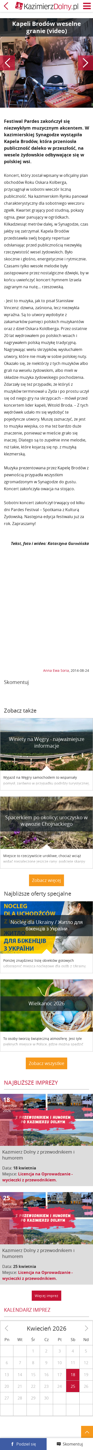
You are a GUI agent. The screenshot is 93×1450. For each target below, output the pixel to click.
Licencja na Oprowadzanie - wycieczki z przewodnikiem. (37, 1177)
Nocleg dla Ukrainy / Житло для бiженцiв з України (46, 925)
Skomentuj (73, 1444)
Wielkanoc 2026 (46, 1003)
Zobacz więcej (46, 880)
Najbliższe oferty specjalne (37, 893)
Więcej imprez (46, 1295)
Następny (85, 62)
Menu (87, 6)
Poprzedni (7, 62)
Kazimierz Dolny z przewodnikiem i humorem (38, 1155)
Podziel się (26, 1444)
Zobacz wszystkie (46, 1063)
